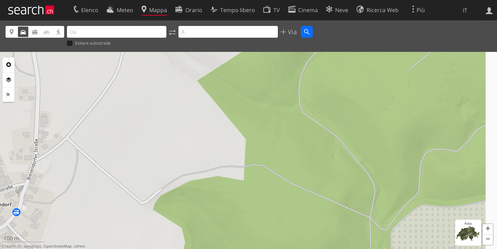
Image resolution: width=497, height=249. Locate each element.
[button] (488, 229)
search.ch (13, 246)
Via (291, 32)
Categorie (8, 64)
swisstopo (32, 246)
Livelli (8, 80)
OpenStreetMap (57, 246)
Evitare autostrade (89, 43)
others (79, 246)
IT (465, 10)
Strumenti (8, 94)
